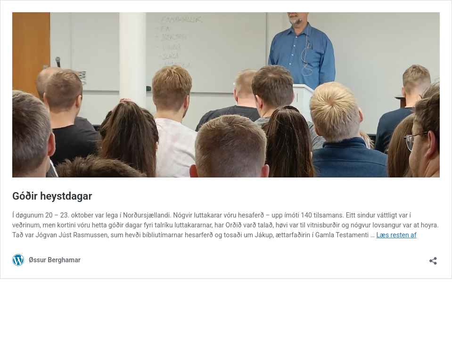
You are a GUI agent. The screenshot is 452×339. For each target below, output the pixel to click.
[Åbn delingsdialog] (433, 257)
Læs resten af (397, 235)
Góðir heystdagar (52, 196)
